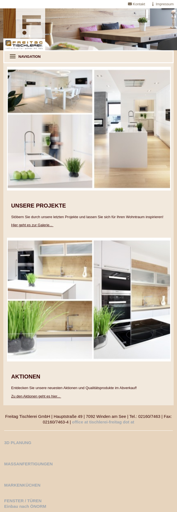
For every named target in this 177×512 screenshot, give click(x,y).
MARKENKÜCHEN (22, 485)
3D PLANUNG (17, 442)
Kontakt (139, 4)
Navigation (25, 57)
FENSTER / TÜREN (23, 500)
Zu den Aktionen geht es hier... (36, 396)
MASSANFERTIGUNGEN (28, 463)
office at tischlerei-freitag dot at (103, 422)
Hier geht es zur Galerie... (32, 225)
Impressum (165, 4)
